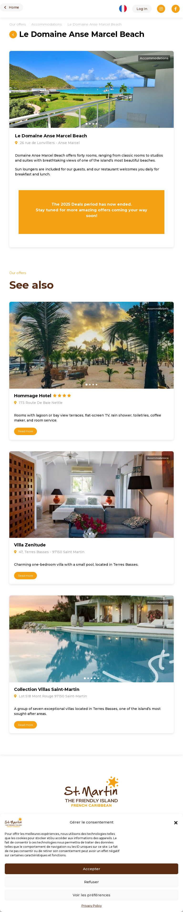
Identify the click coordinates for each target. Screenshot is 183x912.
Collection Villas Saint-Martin (46, 689)
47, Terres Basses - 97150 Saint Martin (49, 552)
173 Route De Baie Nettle (38, 403)
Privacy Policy (91, 905)
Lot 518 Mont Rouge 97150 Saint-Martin (50, 696)
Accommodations (46, 24)
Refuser (91, 882)
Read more (25, 431)
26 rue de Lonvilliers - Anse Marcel (47, 143)
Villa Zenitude (30, 545)
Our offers (17, 24)
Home (11, 7)
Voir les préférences (91, 895)
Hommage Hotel (33, 395)
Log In (142, 9)
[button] (175, 822)
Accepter (91, 869)
